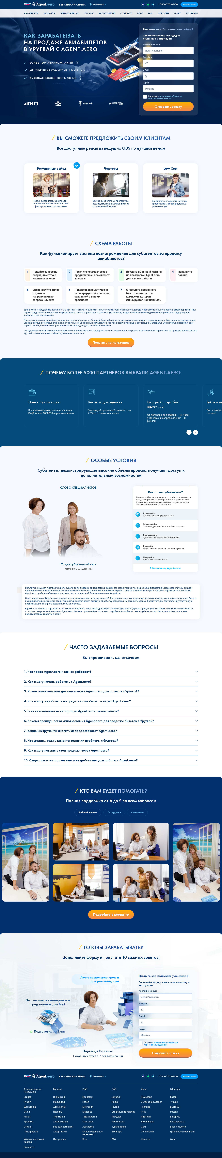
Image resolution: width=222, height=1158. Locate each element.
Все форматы (177, 1121)
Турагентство (119, 1126)
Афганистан (59, 1106)
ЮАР (84, 1089)
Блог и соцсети (178, 1126)
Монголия (87, 1106)
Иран (143, 1089)
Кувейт (27, 1102)
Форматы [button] (49, 13)
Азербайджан (60, 1121)
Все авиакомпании (63, 1126)
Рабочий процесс (88, 812)
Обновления (147, 1131)
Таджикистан (89, 1116)
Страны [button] (89, 13)
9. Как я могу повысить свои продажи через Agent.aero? (66, 750)
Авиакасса (88, 1126)
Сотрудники (114, 812)
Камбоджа (146, 1097)
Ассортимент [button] (107, 13)
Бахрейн (116, 1097)
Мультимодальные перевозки (92, 1133)
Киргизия (146, 1116)
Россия (174, 1111)
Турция (174, 1102)
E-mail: (146, 70)
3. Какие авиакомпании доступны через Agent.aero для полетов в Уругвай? (81, 691)
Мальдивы (59, 1102)
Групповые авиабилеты (182, 1131)
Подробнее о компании (111, 914)
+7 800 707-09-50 (168, 4)
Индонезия (59, 1097)
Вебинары (117, 1131)
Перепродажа (31, 1131)
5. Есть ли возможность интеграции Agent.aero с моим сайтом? (71, 711)
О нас (177, 13)
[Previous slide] (189, 432)
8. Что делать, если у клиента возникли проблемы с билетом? (71, 740)
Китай (27, 1116)
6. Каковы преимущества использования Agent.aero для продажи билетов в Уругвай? (89, 721)
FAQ (150, 13)
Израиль (57, 1111)
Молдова (116, 1116)
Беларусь (175, 1116)
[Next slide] (195, 432)
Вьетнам (174, 1106)
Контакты (192, 13)
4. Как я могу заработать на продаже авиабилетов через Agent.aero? (77, 701)
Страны (28, 1126)
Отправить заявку (168, 106)
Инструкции (59, 1139)
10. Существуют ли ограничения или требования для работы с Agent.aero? (81, 760)
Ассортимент (60, 1131)
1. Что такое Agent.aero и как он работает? (57, 671)
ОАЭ (114, 1089)
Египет (27, 1097)
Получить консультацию (111, 342)
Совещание (137, 812)
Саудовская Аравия (151, 1102)
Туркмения (59, 1116)
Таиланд (145, 1106)
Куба (143, 1111)
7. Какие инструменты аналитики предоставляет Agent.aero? (70, 731)
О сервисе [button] (126, 13)
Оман (27, 1111)
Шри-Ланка (30, 1106)
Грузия (115, 1106)
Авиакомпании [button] (69, 13)
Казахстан (87, 1121)
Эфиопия (175, 1089)
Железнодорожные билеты (34, 1140)
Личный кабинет (189, 5)
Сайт (143, 1126)
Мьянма (57, 1089)
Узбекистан (118, 1121)
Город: (146, 82)
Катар (173, 1097)
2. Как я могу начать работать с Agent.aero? (58, 681)
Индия (115, 1102)
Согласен (165, 97)
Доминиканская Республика (32, 1090)
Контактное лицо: (152, 44)
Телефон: (147, 57)
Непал (85, 1102)
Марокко (87, 1111)
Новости (163, 13)
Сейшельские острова (123, 1111)
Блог (140, 13)
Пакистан (87, 1097)
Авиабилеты (31, 13)
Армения (28, 1121)
